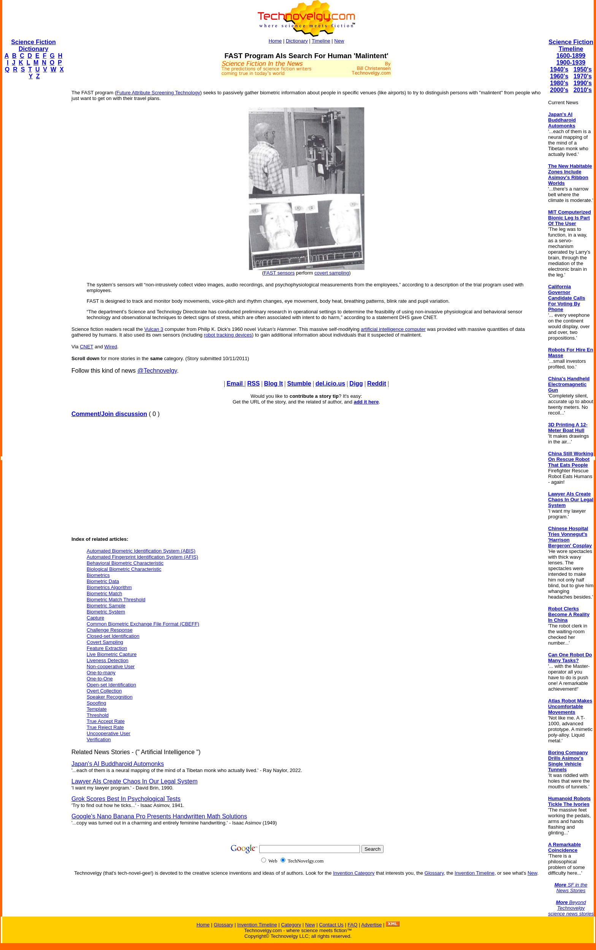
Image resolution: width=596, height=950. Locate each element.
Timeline (321, 41)
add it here (366, 402)
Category (291, 925)
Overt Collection (104, 691)
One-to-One (100, 679)
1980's (559, 83)
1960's (559, 76)
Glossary (434, 873)
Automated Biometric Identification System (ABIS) (141, 551)
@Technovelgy (157, 370)
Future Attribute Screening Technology (158, 92)
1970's (583, 76)
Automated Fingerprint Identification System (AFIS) (142, 557)
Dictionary (297, 41)
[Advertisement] (32, 200)
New (339, 41)
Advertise (371, 925)
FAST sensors (279, 273)
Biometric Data (103, 581)
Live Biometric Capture (112, 654)
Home (275, 41)
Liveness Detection (107, 660)
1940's (559, 69)
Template (97, 709)
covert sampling (331, 273)
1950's (583, 69)
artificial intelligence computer (393, 329)
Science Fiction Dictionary (33, 45)
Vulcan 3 (153, 329)
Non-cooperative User (111, 666)
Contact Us (331, 925)
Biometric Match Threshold (116, 599)
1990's (583, 83)
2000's (559, 90)
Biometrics (98, 575)
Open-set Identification (111, 685)
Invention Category (353, 873)
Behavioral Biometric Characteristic (125, 563)
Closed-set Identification (113, 636)
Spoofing (96, 703)
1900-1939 (571, 62)
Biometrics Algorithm (109, 587)
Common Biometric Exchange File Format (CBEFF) (143, 624)
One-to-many (101, 672)
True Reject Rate (105, 727)
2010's (583, 90)
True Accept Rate (106, 721)
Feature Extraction (107, 648)
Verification (99, 739)
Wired (110, 346)
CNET (86, 346)
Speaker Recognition (110, 697)
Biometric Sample (106, 605)
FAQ (352, 925)
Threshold (98, 715)
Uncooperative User (108, 733)
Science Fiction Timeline (570, 45)
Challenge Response (110, 630)
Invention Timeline (475, 873)
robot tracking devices (228, 335)
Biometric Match (104, 593)
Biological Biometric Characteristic (124, 569)
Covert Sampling (105, 642)
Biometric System (106, 612)
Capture (95, 618)
